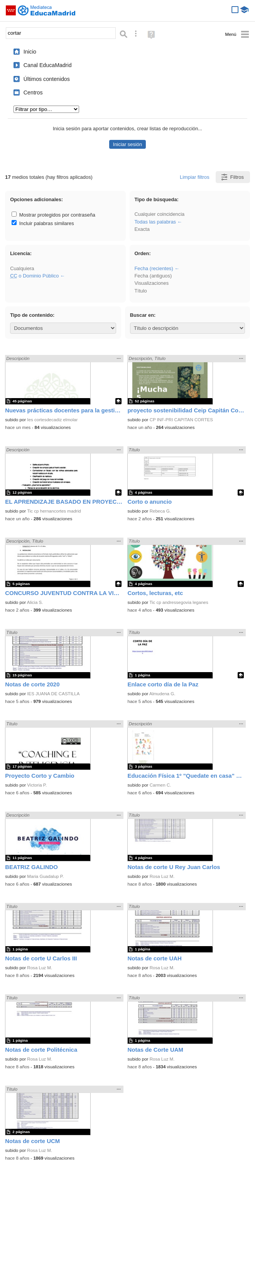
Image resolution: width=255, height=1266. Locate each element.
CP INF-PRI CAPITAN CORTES (181, 419)
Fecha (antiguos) (153, 276)
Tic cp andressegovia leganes (178, 602)
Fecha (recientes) (153, 268)
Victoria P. (37, 785)
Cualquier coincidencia (159, 214)
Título (140, 291)
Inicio (30, 52)
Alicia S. (35, 602)
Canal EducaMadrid (48, 65)
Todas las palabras (155, 222)
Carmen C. (160, 785)
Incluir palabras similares (43, 223)
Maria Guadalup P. (45, 876)
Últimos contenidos (47, 79)
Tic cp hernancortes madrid (54, 511)
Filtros (232, 177)
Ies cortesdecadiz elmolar (52, 419)
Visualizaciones (151, 283)
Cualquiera (22, 268)
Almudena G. (162, 693)
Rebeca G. (160, 511)
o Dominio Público (34, 276)
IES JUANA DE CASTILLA (53, 693)
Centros (33, 92)
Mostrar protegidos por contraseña (53, 215)
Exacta (141, 229)
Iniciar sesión (127, 144)
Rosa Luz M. (162, 876)
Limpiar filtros (194, 177)
